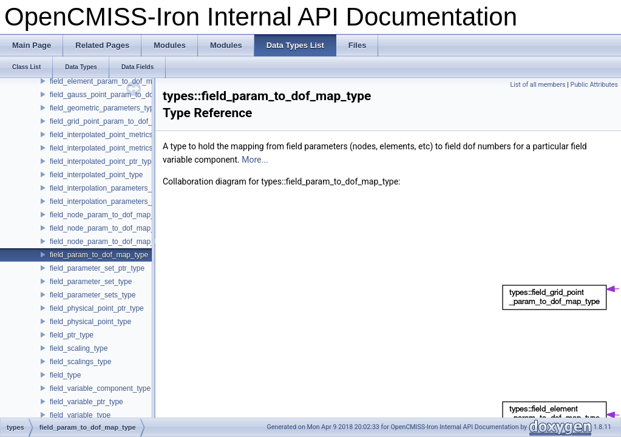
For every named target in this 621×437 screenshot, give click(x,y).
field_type (65, 375)
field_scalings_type (80, 361)
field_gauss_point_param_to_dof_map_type (121, 94)
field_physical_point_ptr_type (97, 308)
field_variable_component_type (100, 388)
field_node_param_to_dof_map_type (109, 241)
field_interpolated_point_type (96, 175)
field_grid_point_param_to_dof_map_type (117, 121)
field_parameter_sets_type (92, 295)
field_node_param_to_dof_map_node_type (119, 228)
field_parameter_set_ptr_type (97, 268)
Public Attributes (594, 85)
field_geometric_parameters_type (104, 108)
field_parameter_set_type (91, 281)
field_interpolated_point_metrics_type (110, 148)
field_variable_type (80, 415)
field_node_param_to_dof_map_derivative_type (127, 215)
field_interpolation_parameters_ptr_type (114, 188)
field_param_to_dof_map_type (99, 255)
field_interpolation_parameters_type (108, 201)
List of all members (537, 85)
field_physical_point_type (90, 321)
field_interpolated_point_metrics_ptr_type (116, 134)
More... (255, 159)
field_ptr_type (71, 335)
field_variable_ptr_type (86, 402)
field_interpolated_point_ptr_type (102, 161)
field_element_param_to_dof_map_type (114, 81)
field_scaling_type (78, 348)
